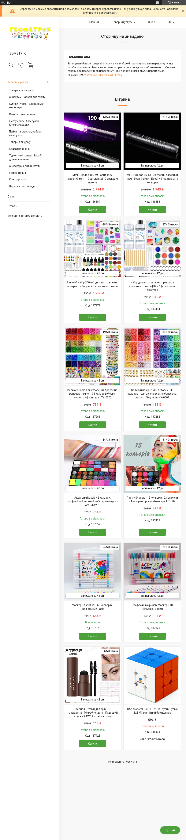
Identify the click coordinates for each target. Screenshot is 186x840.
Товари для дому (20, 142)
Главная (94, 22)
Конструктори (18, 179)
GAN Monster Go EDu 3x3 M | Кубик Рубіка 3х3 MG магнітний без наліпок (152, 711)
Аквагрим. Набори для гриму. (27, 96)
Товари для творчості (22, 90)
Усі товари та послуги (121, 761)
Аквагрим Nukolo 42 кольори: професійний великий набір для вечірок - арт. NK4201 (92, 501)
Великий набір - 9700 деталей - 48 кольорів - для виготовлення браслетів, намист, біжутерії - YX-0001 (152, 394)
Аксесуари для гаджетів (24, 165)
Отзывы (12, 206)
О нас (11, 196)
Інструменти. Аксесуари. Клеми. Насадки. (24, 123)
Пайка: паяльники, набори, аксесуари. (25, 133)
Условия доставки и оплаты (25, 215)
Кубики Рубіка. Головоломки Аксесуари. (26, 105)
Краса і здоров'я (19, 148)
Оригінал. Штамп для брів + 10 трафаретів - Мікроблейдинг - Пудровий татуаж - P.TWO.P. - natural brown (93, 713)
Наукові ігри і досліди (22, 186)
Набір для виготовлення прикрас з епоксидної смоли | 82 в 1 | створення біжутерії (152, 286)
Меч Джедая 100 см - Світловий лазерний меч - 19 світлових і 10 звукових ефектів (92, 178)
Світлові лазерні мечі (22, 114)
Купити (92, 209)
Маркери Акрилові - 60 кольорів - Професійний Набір (92, 607)
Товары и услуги (18, 82)
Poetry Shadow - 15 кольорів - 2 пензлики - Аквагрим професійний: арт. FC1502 (152, 499)
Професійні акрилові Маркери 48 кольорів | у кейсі (152, 607)
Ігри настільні (17, 172)
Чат (170, 830)
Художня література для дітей (102, 74)
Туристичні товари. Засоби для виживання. (26, 157)
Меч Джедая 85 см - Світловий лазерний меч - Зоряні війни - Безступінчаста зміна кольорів (152, 178)
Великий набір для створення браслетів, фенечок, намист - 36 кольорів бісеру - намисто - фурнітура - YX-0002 (92, 394)
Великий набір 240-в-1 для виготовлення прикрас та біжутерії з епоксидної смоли (92, 284)
